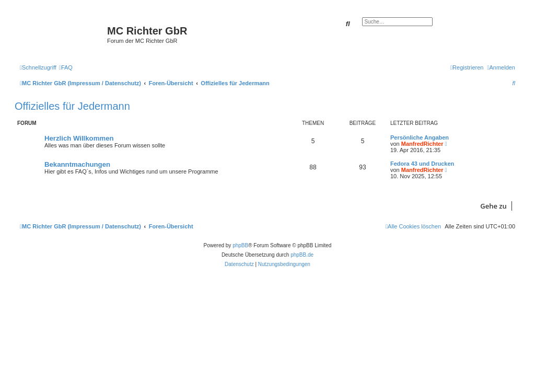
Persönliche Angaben (419, 137)
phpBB (240, 245)
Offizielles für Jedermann (72, 106)
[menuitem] (66, 67)
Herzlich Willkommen (79, 138)
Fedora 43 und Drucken (422, 163)
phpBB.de (301, 255)
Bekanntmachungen (77, 164)
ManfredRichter (422, 144)
